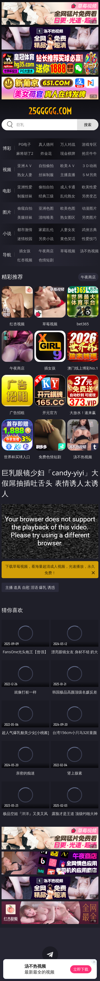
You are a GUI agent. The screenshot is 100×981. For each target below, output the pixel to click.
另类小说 (46, 238)
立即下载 (80, 969)
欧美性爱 (89, 186)
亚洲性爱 (24, 186)
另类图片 (89, 217)
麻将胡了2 (24, 153)
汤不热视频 (89, 250)
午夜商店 (46, 250)
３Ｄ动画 (89, 165)
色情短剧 (46, 259)
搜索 (87, 124)
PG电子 (24, 144)
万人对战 (67, 144)
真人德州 (46, 144)
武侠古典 (89, 229)
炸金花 (46, 153)
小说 (7, 233)
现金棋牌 (67, 153)
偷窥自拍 (24, 208)
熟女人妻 (24, 174)
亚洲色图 (46, 208)
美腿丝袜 (24, 217)
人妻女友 (67, 229)
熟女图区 (67, 217)
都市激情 (24, 229)
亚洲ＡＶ (24, 165)
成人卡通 (67, 186)
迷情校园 (24, 238)
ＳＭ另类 (89, 174)
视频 (7, 169)
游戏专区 (89, 144)
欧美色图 (67, 208)
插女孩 (24, 250)
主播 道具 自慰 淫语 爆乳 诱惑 (30, 587)
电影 (7, 191)
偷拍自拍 (46, 186)
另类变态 (89, 195)
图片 (7, 212)
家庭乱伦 (46, 229)
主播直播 (67, 174)
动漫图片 (89, 208)
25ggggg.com (50, 111)
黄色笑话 (67, 238)
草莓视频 (67, 250)
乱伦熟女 (67, 195)
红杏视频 (24, 259)
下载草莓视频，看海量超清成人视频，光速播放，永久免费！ (50, 570)
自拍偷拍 (46, 165)
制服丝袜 (24, 195)
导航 (7, 255)
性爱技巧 (89, 238)
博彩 (7, 148)
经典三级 (46, 195)
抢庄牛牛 (89, 153)
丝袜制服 (46, 174)
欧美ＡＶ (67, 165)
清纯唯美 (46, 217)
